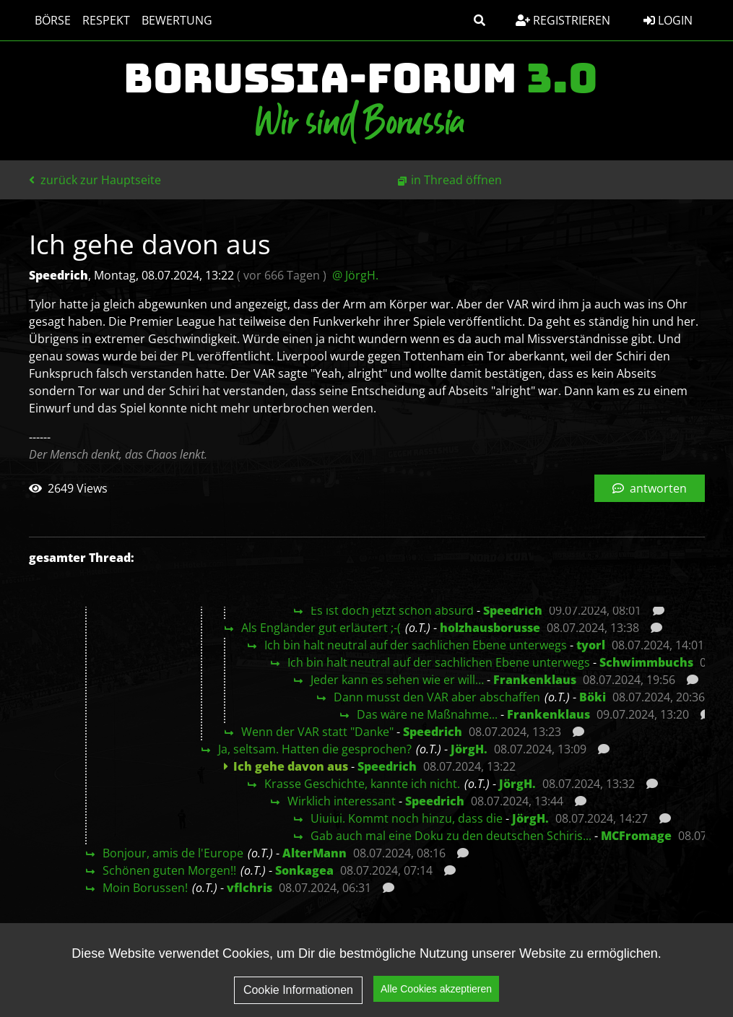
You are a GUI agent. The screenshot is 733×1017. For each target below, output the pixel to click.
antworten (649, 488)
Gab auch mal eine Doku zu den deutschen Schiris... (451, 836)
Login (668, 20)
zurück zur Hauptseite (95, 180)
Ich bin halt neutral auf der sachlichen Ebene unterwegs (415, 645)
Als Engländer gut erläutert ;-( (321, 628)
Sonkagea (304, 870)
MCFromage (636, 836)
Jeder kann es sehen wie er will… (397, 680)
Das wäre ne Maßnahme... (427, 714)
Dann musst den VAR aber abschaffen (437, 697)
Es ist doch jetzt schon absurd (392, 610)
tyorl (590, 645)
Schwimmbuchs (646, 662)
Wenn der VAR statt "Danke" (317, 732)
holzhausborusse (490, 628)
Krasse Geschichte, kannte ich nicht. (362, 784)
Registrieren (563, 20)
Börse (53, 20)
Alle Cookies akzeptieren (436, 989)
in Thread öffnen (456, 180)
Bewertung (177, 20)
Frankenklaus (534, 680)
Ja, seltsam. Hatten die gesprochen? (315, 749)
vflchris (249, 888)
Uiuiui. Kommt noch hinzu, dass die (407, 818)
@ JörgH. (355, 275)
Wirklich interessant (342, 801)
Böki (592, 697)
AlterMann (314, 853)
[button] (479, 20)
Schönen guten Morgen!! (169, 870)
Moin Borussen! (145, 888)
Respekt (106, 20)
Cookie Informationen (298, 990)
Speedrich (512, 610)
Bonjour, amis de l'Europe (173, 853)
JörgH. (469, 749)
